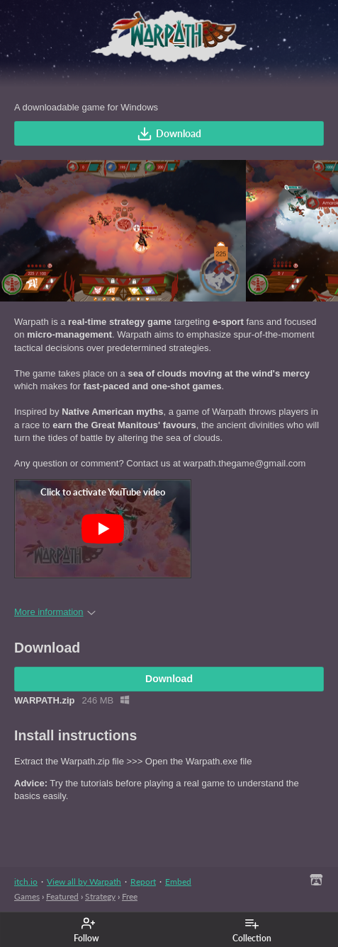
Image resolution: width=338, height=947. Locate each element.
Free (129, 896)
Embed (178, 881)
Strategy (100, 896)
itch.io (26, 881)
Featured (62, 896)
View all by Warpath (84, 881)
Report (143, 881)
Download (169, 134)
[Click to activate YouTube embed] (102, 528)
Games (27, 896)
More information (55, 612)
